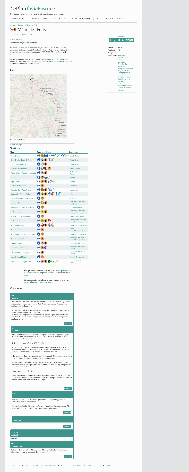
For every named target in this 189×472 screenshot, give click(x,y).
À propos (16, 465)
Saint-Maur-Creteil (38, 61)
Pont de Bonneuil (17, 239)
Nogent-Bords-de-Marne (58, 61)
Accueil (13, 25)
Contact (64, 465)
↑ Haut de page (16, 145)
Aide (108, 465)
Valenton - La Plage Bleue (21, 262)
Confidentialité (50, 465)
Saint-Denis (122, 55)
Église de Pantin (17, 182)
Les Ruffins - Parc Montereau (22, 198)
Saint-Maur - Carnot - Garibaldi (23, 234)
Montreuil (121, 66)
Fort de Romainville (18, 186)
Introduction (19, 18)
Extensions (59, 18)
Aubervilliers (123, 58)
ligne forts (25, 43)
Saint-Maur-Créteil (18, 225)
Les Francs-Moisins (18, 164)
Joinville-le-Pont (124, 77)
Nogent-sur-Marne (125, 71)
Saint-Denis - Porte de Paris (21, 160)
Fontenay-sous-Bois (125, 68)
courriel (48, 273)
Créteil (120, 83)
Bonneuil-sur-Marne (125, 86)
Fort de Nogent (16, 212)
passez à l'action (30, 282)
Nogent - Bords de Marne (20, 216)
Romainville (122, 64)
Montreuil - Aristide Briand (21, 194)
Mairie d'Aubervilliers (19, 168)
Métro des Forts (31, 25)
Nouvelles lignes (40, 18)
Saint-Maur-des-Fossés (78, 225)
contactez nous (45, 282)
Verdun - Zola (16, 203)
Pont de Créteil (16, 230)
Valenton (121, 90)
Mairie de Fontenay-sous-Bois (22, 207)
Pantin (120, 60)
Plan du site (77, 465)
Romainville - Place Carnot (21, 190)
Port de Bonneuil (17, 243)
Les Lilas (121, 62)
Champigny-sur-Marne (78, 220)
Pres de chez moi (104, 18)
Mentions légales (31, 465)
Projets (20, 25)
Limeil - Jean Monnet (19, 257)
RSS (89, 465)
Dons (99, 465)
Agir (119, 18)
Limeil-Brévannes (125, 88)
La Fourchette (16, 221)
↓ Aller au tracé (16, 39)
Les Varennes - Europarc (20, 253)
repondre (68, 323)
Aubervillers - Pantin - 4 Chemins (23, 173)
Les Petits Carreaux (18, 248)
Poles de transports (80, 18)
